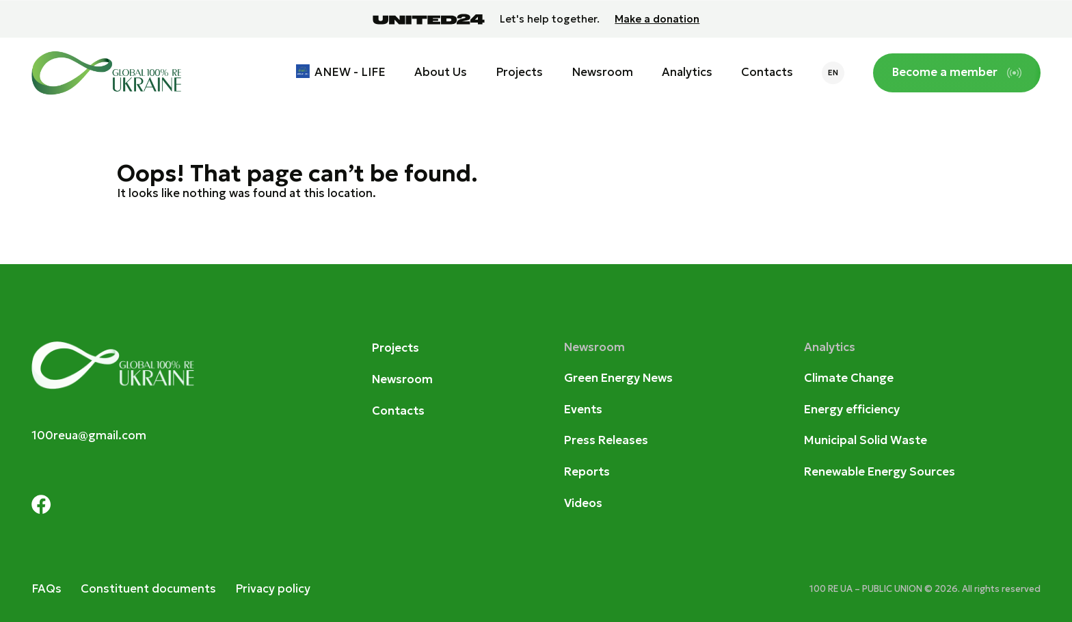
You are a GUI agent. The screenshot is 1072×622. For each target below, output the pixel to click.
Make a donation (657, 19)
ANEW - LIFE (350, 72)
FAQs (46, 589)
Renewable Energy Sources (879, 472)
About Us (440, 72)
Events (583, 409)
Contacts (767, 72)
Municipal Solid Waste (865, 440)
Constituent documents (148, 589)
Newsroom (602, 72)
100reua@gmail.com (88, 435)
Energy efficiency (852, 409)
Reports (587, 472)
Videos (583, 503)
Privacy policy (272, 589)
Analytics (687, 72)
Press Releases (606, 440)
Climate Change (849, 378)
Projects (519, 72)
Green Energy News (618, 378)
